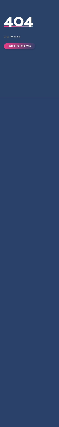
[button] (19, 46)
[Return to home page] (29, 112)
